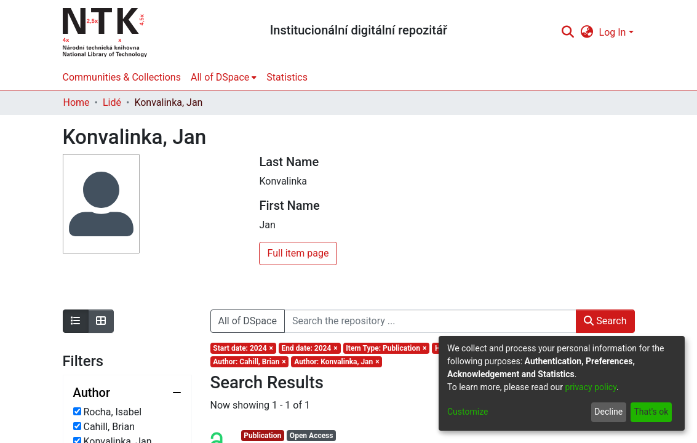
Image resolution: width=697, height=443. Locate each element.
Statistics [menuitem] (287, 77)
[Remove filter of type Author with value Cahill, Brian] (249, 361)
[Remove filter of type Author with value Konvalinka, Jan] (336, 361)
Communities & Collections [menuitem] (122, 77)
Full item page (298, 253)
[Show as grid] (101, 321)
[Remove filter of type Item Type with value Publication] (386, 348)
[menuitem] (586, 32)
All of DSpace (247, 321)
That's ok (651, 412)
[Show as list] (76, 321)
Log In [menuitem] (612, 32)
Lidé (112, 102)
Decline (608, 412)
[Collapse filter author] (127, 392)
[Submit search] (568, 32)
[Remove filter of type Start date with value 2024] (243, 348)
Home (76, 102)
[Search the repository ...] (430, 321)
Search (605, 321)
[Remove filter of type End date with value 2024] (310, 348)
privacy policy (590, 387)
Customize (467, 412)
